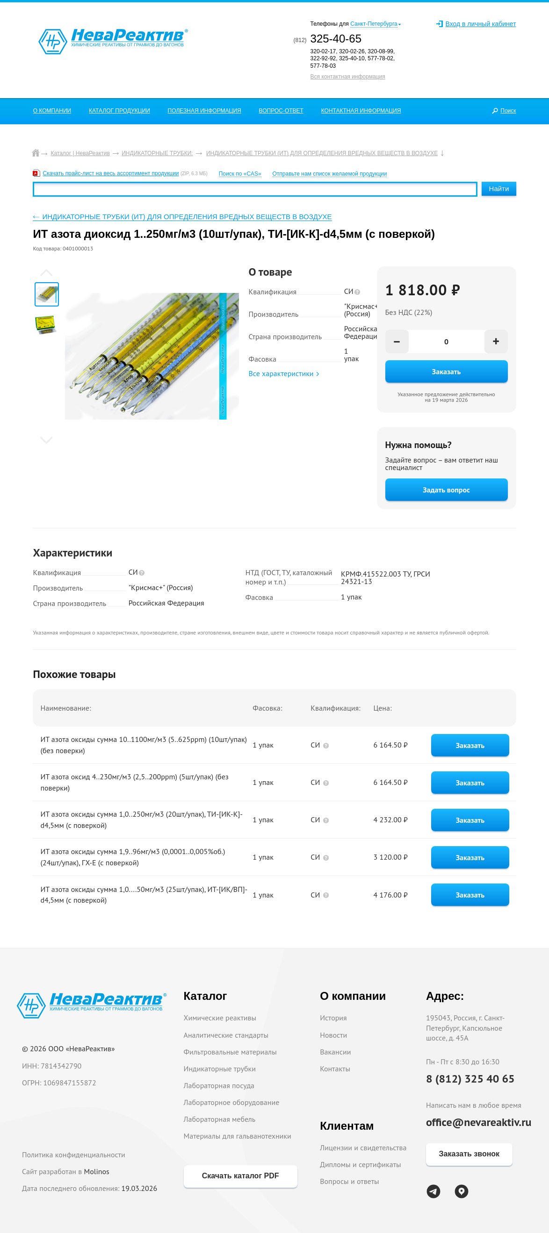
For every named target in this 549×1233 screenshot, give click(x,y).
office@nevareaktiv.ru (479, 1122)
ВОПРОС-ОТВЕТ (281, 110)
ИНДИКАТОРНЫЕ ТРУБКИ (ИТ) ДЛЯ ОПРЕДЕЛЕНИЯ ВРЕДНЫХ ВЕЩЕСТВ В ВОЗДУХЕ (187, 217)
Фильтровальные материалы (230, 1051)
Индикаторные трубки (220, 1068)
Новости (333, 1035)
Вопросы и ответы (349, 1181)
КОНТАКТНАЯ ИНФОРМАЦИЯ (361, 110)
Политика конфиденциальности (73, 1154)
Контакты (335, 1068)
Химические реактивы (220, 1017)
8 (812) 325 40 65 (470, 1078)
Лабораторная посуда (219, 1085)
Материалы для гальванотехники (237, 1135)
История (333, 1017)
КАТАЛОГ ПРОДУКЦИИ (119, 110)
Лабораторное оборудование (232, 1102)
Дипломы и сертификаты (360, 1164)
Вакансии (335, 1051)
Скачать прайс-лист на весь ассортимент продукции (111, 173)
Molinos (96, 1171)
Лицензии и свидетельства (363, 1147)
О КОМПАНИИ (52, 110)
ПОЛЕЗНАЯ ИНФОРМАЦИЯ (204, 110)
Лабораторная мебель (220, 1119)
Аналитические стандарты (226, 1035)
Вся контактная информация (348, 76)
